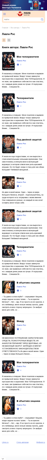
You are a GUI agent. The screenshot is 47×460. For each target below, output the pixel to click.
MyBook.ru (40, 442)
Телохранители (25, 98)
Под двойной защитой (29, 139)
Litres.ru (5, 442)
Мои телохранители (28, 57)
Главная (5, 28)
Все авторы (15, 28)
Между (20, 178)
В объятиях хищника (28, 282)
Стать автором (23, 442)
